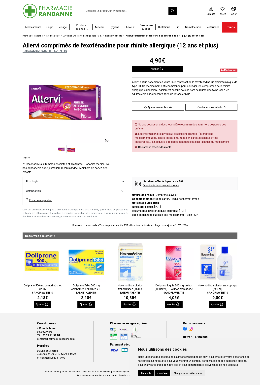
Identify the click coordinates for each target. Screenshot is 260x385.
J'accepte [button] (146, 373)
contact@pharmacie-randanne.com (56, 339)
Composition (33, 191)
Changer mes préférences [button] (187, 373)
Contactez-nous (51, 372)
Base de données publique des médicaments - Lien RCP (165, 214)
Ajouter (42, 304)
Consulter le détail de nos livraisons (161, 185)
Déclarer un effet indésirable (154, 147)
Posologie (32, 181)
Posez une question (39, 200)
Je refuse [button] (162, 373)
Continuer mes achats (211, 107)
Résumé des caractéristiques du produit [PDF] (159, 210)
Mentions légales (121, 372)
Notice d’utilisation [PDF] (146, 206)
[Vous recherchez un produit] (126, 11)
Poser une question (71, 372)
